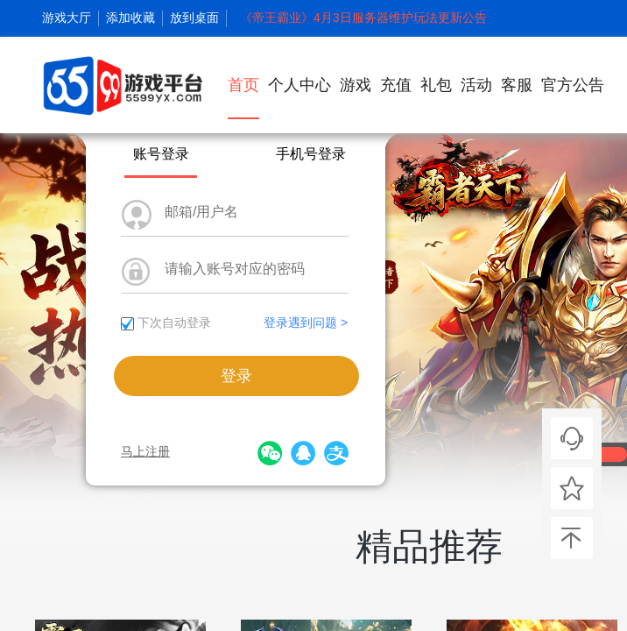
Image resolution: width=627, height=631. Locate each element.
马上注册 (145, 451)
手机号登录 (311, 153)
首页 (243, 97)
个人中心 (299, 85)
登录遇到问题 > (306, 323)
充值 (396, 85)
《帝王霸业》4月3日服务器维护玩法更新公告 (363, 18)
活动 (476, 85)
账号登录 (161, 153)
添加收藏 (130, 18)
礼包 (436, 85)
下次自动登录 (174, 323)
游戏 (355, 85)
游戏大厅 (66, 18)
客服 (516, 85)
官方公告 (572, 85)
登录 (236, 376)
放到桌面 (194, 18)
